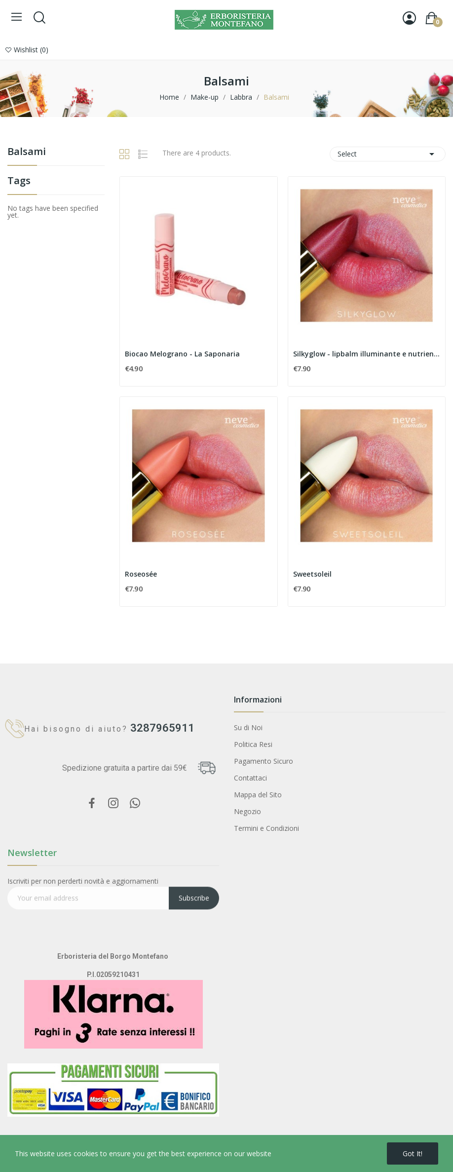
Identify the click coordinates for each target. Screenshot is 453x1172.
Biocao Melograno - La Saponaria (182, 353)
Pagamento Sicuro (263, 761)
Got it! (412, 1153)
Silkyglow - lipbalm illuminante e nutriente (367, 353)
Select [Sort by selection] (388, 154)
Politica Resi (253, 744)
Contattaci (250, 777)
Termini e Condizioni (266, 828)
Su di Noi (248, 727)
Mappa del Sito (258, 794)
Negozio (247, 811)
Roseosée (141, 574)
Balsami (26, 152)
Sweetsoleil (312, 574)
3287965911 (153, 728)
